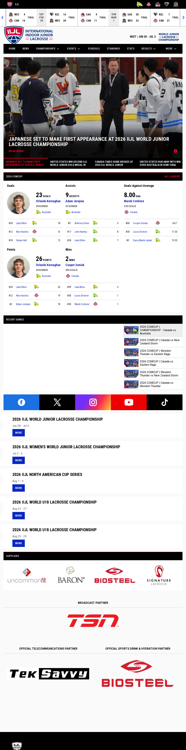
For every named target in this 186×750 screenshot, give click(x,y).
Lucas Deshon (140, 231)
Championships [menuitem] (48, 49)
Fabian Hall (21, 240)
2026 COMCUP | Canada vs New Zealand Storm (160, 341)
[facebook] (21, 402)
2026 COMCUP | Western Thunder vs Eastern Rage (155, 352)
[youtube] (129, 402)
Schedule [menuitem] (94, 48)
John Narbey (81, 231)
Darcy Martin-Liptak (142, 240)
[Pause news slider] (175, 150)
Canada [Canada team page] (130, 212)
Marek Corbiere (134, 201)
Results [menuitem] (148, 49)
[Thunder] (176, 4)
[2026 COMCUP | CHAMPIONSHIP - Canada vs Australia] (63, 357)
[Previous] (3, 17)
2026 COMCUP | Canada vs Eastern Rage (156, 363)
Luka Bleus (80, 287)
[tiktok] (165, 402)
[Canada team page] (34, 231)
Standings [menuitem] (113, 48)
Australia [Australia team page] (43, 212)
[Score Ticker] (93, 17)
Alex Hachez (22, 231)
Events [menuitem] (74, 49)
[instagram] (93, 402)
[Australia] (140, 4)
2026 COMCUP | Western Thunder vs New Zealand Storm (159, 373)
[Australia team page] (34, 223)
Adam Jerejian (74, 201)
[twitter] (57, 402)
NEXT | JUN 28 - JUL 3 (154, 36)
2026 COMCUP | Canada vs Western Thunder (156, 384)
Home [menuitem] (12, 48)
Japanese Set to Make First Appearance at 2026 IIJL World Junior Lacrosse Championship (89, 141)
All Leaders (172, 176)
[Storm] (167, 4)
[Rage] (158, 4)
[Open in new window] (93, 621)
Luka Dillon (21, 223)
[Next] (183, 17)
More (18, 432)
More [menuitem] (171, 49)
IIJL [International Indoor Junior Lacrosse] (13, 4)
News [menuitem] (26, 48)
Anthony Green (82, 223)
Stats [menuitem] (130, 48)
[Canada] (148, 4)
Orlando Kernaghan (48, 201)
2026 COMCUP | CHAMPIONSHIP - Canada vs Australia (158, 330)
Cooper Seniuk (140, 223)
